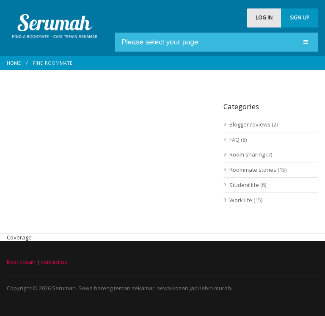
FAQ (234, 139)
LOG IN (264, 17)
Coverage (19, 237)
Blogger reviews (249, 124)
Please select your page (159, 42)
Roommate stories (252, 169)
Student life (244, 185)
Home (14, 63)
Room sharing (247, 154)
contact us (54, 262)
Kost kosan (21, 262)
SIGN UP (299, 17)
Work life (240, 200)
